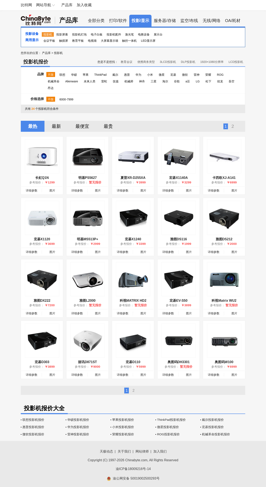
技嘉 (116, 81)
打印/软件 (118, 20)
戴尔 (115, 74)
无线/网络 (211, 20)
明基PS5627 (87, 177)
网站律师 (142, 451)
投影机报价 (35, 62)
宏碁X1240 (133, 239)
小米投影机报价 (123, 427)
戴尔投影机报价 (213, 419)
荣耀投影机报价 (123, 434)
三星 (153, 81)
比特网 (26, 5)
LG (198, 81)
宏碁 (173, 74)
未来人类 (89, 81)
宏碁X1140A (178, 177)
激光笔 (129, 34)
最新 (56, 126)
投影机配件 (114, 34)
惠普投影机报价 (33, 427)
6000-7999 (66, 99)
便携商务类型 (146, 61)
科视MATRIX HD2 (133, 300)
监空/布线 (189, 20)
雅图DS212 (224, 239)
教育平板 (78, 40)
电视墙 (92, 40)
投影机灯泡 (79, 34)
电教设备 (144, 34)
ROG (220, 74)
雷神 (197, 74)
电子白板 (96, 34)
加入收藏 (84, 5)
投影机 (47, 34)
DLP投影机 (188, 61)
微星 (162, 74)
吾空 (231, 81)
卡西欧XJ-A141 (223, 177)
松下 (208, 81)
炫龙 (220, 81)
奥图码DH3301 (178, 362)
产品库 (67, 5)
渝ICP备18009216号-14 (133, 469)
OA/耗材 (232, 20)
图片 (52, 190)
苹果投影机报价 (123, 419)
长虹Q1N (42, 177)
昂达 (51, 88)
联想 (62, 74)
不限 (51, 74)
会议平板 (49, 40)
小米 (150, 74)
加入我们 (160, 451)
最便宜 (82, 126)
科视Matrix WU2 (224, 300)
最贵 (108, 126)
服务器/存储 (165, 20)
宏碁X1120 (42, 239)
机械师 (128, 81)
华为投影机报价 (78, 427)
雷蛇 (104, 81)
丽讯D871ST (87, 362)
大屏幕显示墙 (109, 40)
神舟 (142, 81)
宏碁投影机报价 (213, 427)
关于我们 (124, 451)
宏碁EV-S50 (178, 300)
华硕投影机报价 (78, 419)
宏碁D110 (133, 362)
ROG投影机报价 (168, 434)
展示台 (158, 34)
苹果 (86, 74)
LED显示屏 (148, 40)
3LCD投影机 (168, 61)
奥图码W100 (224, 362)
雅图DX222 (42, 300)
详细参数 (31, 190)
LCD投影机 (236, 61)
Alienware (71, 81)
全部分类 (96, 20)
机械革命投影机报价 (216, 434)
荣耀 (208, 74)
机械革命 (53, 81)
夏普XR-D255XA (133, 177)
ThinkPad (100, 74)
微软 (185, 74)
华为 (138, 74)
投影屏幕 (62, 34)
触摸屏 (63, 40)
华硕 (74, 74)
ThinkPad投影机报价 (171, 419)
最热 (32, 126)
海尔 (165, 81)
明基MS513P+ (87, 239)
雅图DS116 (178, 239)
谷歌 (177, 81)
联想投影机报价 (33, 419)
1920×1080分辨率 (212, 61)
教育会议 (126, 61)
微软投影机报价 (33, 434)
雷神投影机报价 (78, 434)
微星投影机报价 (168, 427)
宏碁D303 (42, 362)
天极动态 (106, 451)
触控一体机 (129, 40)
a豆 (187, 81)
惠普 (127, 74)
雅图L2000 (87, 300)
